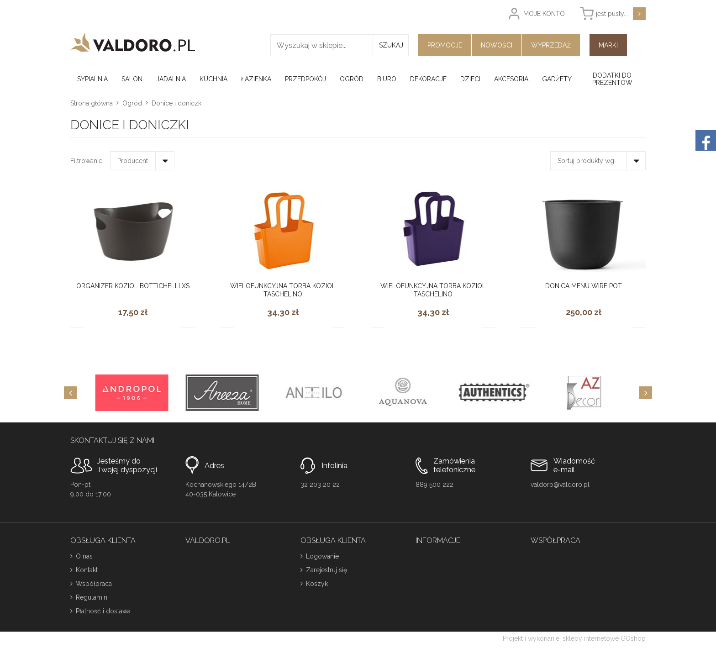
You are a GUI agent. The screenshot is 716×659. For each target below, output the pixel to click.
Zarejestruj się (326, 570)
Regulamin (91, 597)
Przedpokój (305, 79)
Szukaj (391, 45)
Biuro (386, 79)
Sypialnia (92, 79)
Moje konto (544, 13)
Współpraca (94, 583)
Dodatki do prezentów (612, 79)
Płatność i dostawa (103, 611)
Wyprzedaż (551, 45)
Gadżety (557, 79)
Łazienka (256, 79)
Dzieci (470, 79)
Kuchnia (213, 79)
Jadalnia (171, 79)
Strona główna (91, 103)
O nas (84, 556)
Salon (131, 79)
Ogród (351, 79)
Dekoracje (428, 79)
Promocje (444, 45)
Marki (608, 45)
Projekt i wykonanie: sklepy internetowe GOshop (574, 638)
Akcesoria (511, 79)
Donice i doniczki (177, 103)
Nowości (496, 45)
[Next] (645, 392)
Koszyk (317, 583)
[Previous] (70, 392)
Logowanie (322, 556)
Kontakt (87, 570)
